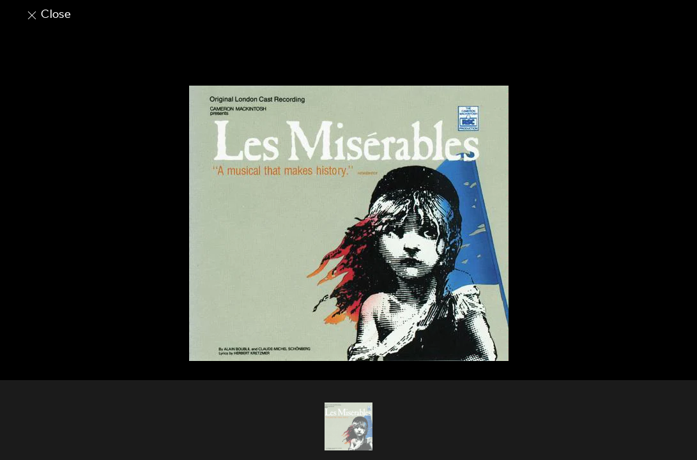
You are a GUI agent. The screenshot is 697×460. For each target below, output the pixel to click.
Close (48, 14)
